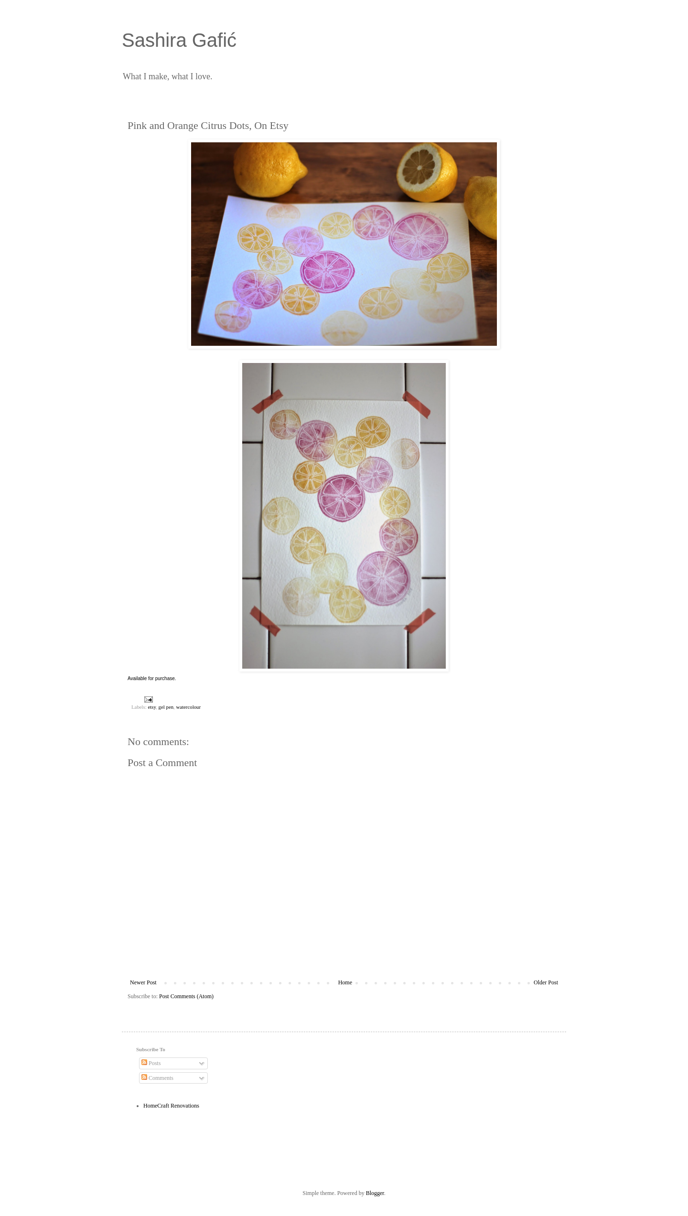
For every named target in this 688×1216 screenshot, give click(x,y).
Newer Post (143, 982)
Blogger (375, 1193)
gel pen (166, 707)
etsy (152, 707)
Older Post (546, 982)
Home (345, 982)
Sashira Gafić (179, 40)
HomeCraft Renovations (171, 1105)
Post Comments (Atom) (186, 996)
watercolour (188, 707)
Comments (157, 1078)
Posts (151, 1063)
